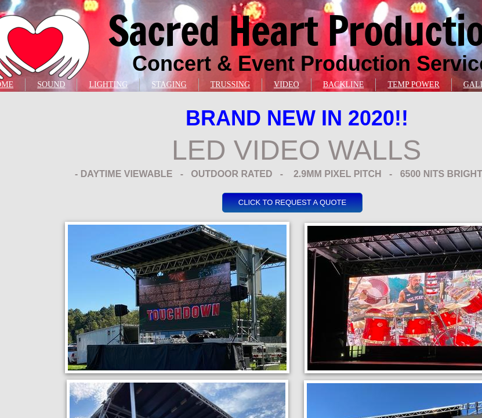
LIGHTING (108, 84)
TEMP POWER (413, 84)
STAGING (168, 84)
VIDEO (286, 84)
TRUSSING (230, 84)
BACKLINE (343, 84)
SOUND (51, 84)
